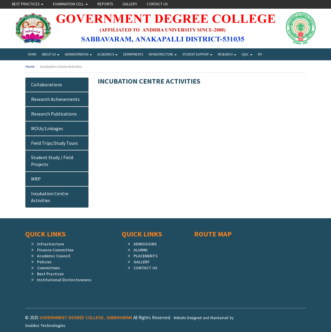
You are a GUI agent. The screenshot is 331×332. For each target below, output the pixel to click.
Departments (133, 54)
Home (32, 54)
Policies (44, 262)
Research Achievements (55, 99)
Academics (107, 54)
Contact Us (157, 4)
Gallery (129, 4)
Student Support (197, 54)
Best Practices (27, 4)
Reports (105, 4)
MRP (36, 179)
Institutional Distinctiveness (64, 279)
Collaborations (46, 84)
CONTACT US (145, 267)
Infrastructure (162, 54)
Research (227, 54)
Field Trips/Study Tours (54, 143)
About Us (50, 54)
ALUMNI (141, 250)
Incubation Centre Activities (49, 196)
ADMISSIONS (145, 244)
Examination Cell (70, 4)
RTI (260, 54)
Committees (48, 267)
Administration (78, 54)
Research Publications (54, 114)
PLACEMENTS (146, 256)
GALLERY (141, 262)
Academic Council (53, 256)
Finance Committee (55, 250)
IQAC (247, 54)
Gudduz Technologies (45, 325)
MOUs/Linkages (47, 128)
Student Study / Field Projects (52, 160)
